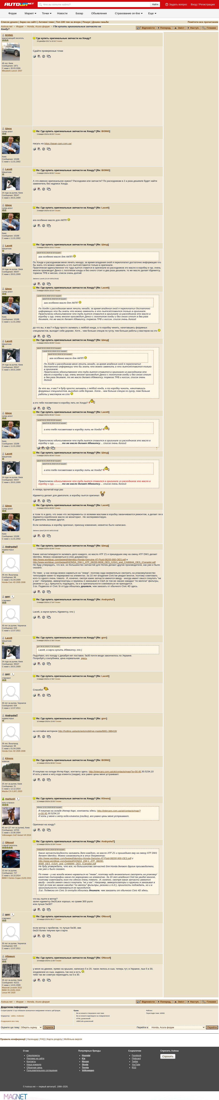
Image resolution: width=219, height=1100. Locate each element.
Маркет (29, 13)
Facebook (136, 1055)
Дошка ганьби (100, 22)
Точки (45, 13)
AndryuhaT (107, 599)
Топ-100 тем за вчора (68, 22)
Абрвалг (10, 956)
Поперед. (164, 28)
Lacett (8, 169)
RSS (134, 1067)
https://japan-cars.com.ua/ (58, 143)
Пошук (86, 22)
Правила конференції (13, 1039)
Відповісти (146, 28)
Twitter (135, 1061)
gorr (103, 637)
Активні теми (46, 22)
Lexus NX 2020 (8, 992)
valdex (13, 1016)
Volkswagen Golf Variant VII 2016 (16, 835)
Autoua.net (6, 26)
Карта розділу (54, 1039)
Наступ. (193, 28)
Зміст (179, 28)
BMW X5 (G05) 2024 (11, 990)
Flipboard (136, 1058)
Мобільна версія (73, 1039)
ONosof (9, 842)
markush (10, 798)
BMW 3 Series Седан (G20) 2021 (16, 878)
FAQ (42, 1039)
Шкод (8, 128)
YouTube (136, 1064)
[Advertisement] (98, 101)
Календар (32, 1039)
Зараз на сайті (28, 22)
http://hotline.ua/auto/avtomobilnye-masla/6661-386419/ (87, 731)
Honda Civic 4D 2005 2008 (13, 582)
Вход (194, 4)
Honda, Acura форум (38, 26)
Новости (62, 13)
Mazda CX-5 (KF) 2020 (12, 791)
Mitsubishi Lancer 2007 (12, 71)
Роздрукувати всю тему (10, 1021)
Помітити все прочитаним (203, 22)
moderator (20, 1016)
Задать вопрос (178, 4)
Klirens (9, 758)
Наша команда (34, 1064)
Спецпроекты (33, 1055)
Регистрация (207, 4)
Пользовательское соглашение (42, 1070)
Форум (12, 13)
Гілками (209, 28)
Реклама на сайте (35, 1058)
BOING (9, 35)
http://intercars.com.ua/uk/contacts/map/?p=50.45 (115, 771)
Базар (79, 13)
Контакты (31, 1061)
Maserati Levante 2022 (12, 988)
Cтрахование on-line (127, 13)
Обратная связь (34, 1067)
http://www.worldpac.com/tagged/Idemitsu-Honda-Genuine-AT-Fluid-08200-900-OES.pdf (79, 559)
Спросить (167, 1056)
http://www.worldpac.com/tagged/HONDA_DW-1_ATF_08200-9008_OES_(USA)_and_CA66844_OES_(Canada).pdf (94, 562)
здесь (84, 658)
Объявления (99, 13)
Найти (155, 4)
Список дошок (9, 22)
